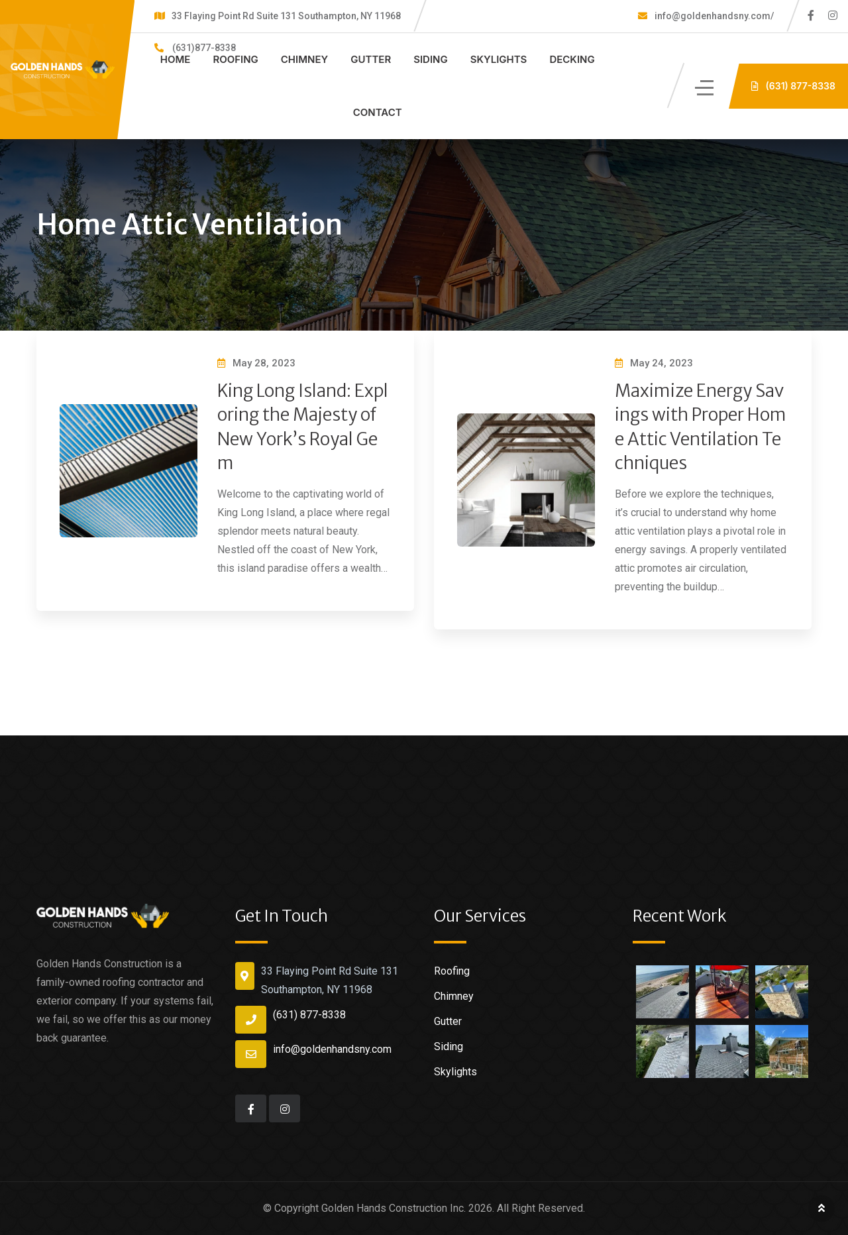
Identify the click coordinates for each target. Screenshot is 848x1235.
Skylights (498, 59)
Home (175, 59)
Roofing (235, 59)
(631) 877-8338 (309, 1014)
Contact (377, 112)
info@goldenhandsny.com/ (713, 16)
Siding (430, 59)
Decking (571, 59)
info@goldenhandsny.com (332, 1049)
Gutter (370, 59)
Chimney (304, 59)
